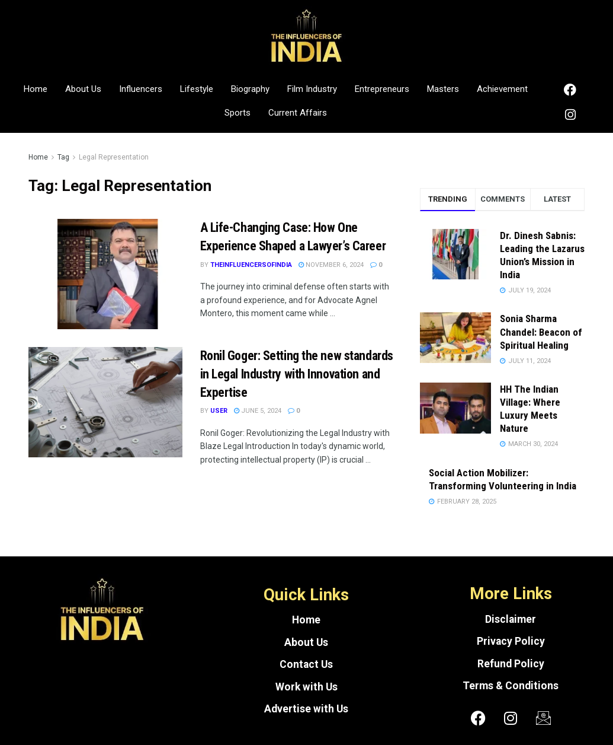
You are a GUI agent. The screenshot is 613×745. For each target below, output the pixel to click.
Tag (63, 157)
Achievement (502, 89)
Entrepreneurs (382, 89)
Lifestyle (196, 89)
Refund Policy (510, 664)
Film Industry (312, 89)
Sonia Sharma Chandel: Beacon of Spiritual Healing (541, 332)
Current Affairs (297, 112)
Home (35, 89)
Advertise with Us (306, 709)
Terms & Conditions (511, 686)
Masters (443, 89)
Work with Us (306, 687)
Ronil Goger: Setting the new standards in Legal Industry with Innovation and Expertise (296, 374)
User (218, 411)
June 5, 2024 (257, 411)
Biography (250, 89)
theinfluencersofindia (251, 265)
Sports (237, 112)
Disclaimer (510, 619)
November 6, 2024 (331, 265)
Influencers (140, 89)
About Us (83, 89)
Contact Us (306, 664)
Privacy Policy (511, 641)
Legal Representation (114, 157)
